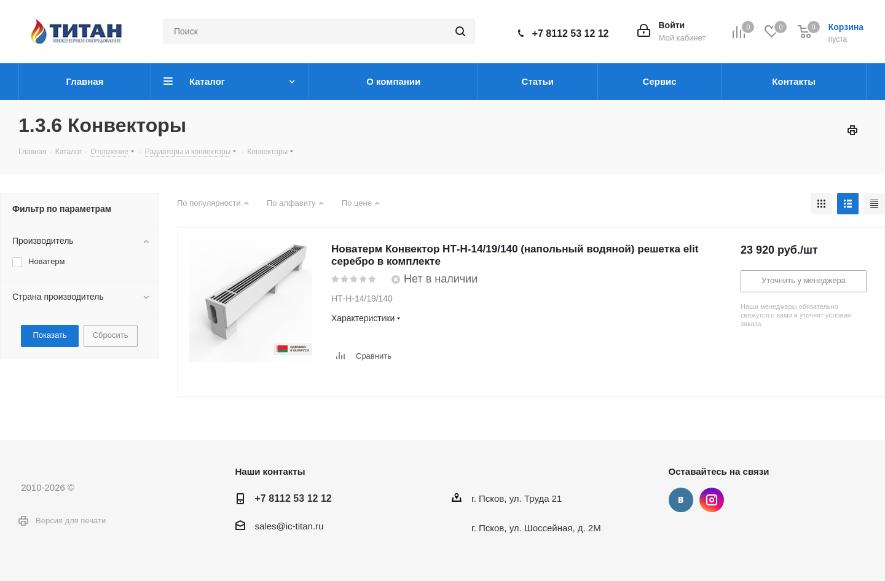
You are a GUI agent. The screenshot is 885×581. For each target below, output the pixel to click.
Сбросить (110, 335)
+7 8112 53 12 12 (570, 33)
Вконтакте (681, 500)
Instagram (711, 500)
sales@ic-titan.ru (289, 526)
